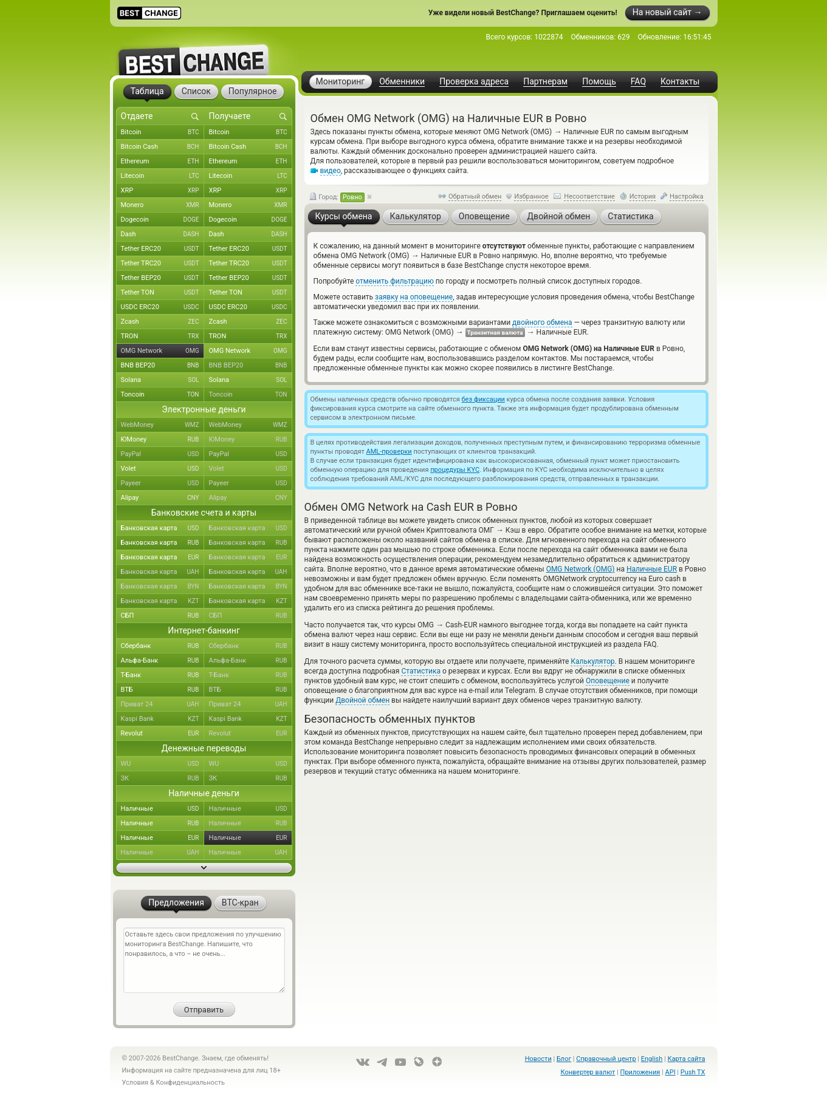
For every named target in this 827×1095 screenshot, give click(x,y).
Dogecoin (162, 220)
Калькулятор (592, 661)
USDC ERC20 (162, 307)
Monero (162, 205)
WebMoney (162, 425)
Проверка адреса (474, 81)
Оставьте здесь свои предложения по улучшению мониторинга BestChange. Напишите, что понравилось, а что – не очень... (204, 960)
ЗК (162, 778)
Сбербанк (162, 646)
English (652, 1059)
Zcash (162, 322)
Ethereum (162, 161)
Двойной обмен (362, 700)
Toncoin (162, 394)
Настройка (687, 196)
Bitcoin (162, 132)
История (643, 196)
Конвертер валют (588, 1072)
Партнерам (545, 81)
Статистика (421, 671)
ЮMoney (162, 439)
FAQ (638, 81)
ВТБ (162, 690)
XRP (162, 190)
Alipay (162, 498)
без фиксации (483, 399)
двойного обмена (542, 322)
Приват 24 (162, 704)
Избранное (531, 196)
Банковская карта (162, 528)
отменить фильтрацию (394, 281)
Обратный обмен (475, 196)
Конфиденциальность (190, 1082)
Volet (162, 469)
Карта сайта (686, 1059)
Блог (564, 1059)
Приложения (640, 1072)
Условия (135, 1082)
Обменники (402, 81)
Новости (538, 1059)
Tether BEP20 (162, 278)
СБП (162, 616)
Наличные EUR (651, 569)
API (670, 1072)
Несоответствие (589, 196)
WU (162, 764)
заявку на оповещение (414, 297)
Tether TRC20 (162, 263)
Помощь (599, 81)
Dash (162, 234)
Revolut (162, 733)
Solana (162, 380)
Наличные (162, 809)
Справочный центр (606, 1059)
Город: (337, 197)
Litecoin (162, 176)
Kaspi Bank (162, 719)
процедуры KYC (454, 470)
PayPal (162, 454)
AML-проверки (389, 451)
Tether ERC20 (162, 249)
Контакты (680, 81)
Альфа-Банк (162, 660)
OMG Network (162, 351)
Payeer (162, 483)
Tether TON (162, 292)
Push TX (693, 1072)
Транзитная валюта (495, 332)
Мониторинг (340, 81)
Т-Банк (162, 675)
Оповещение (608, 681)
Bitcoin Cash (162, 147)
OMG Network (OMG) (580, 569)
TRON (162, 336)
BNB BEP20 (162, 365)
